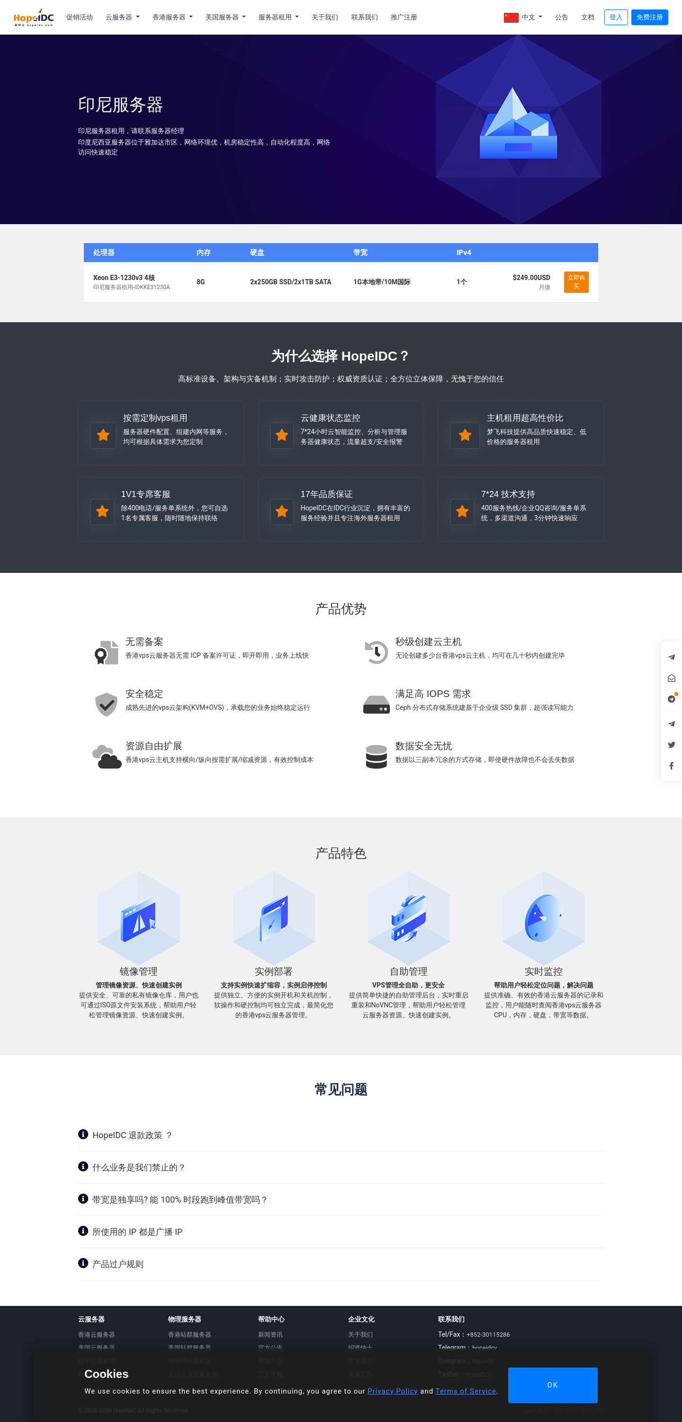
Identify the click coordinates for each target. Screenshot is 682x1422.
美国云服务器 (96, 1347)
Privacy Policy (393, 1391)
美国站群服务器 (189, 1347)
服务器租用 (276, 17)
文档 (587, 17)
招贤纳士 (360, 1347)
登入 (616, 17)
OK (552, 1385)
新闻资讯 (270, 1334)
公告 (561, 17)
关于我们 (325, 17)
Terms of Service (466, 1391)
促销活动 (79, 17)
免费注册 (650, 17)
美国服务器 (223, 17)
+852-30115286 (488, 1334)
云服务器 (120, 17)
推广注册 (404, 17)
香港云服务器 (96, 1334)
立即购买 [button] (576, 282)
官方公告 (270, 1347)
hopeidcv (484, 1347)
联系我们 (364, 17)
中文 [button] (520, 18)
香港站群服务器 (189, 1334)
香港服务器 (170, 17)
